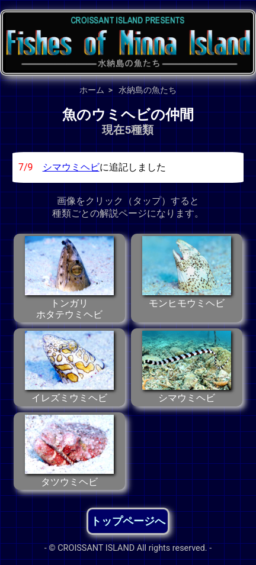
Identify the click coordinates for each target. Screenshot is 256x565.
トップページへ (128, 521)
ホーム (91, 90)
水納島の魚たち (148, 90)
